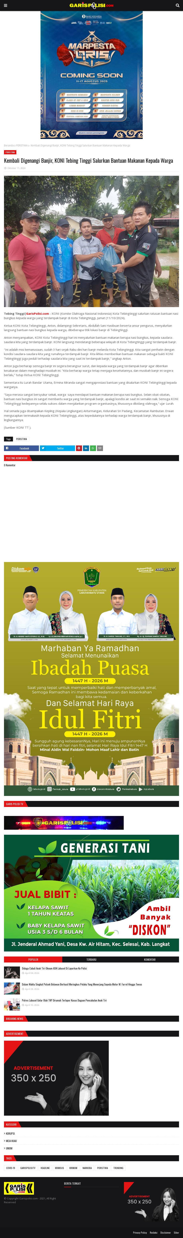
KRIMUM (73, 1168)
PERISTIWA (22, 145)
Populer (33, 959)
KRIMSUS (59, 1168)
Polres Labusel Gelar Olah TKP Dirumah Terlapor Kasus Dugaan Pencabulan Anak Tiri (64, 1000)
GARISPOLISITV (27, 1168)
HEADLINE (45, 1168)
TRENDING (118, 1168)
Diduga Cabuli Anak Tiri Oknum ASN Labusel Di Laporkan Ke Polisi (54, 968)
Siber (176, 1232)
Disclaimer (165, 1232)
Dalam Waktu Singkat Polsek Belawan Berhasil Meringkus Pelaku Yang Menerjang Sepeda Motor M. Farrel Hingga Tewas (82, 984)
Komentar (149, 959)
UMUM (9, 1148)
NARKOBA (87, 1168)
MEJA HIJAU (11, 1141)
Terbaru (91, 959)
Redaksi (153, 1232)
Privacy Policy (140, 1232)
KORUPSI (10, 1133)
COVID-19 (10, 1168)
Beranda (9, 145)
